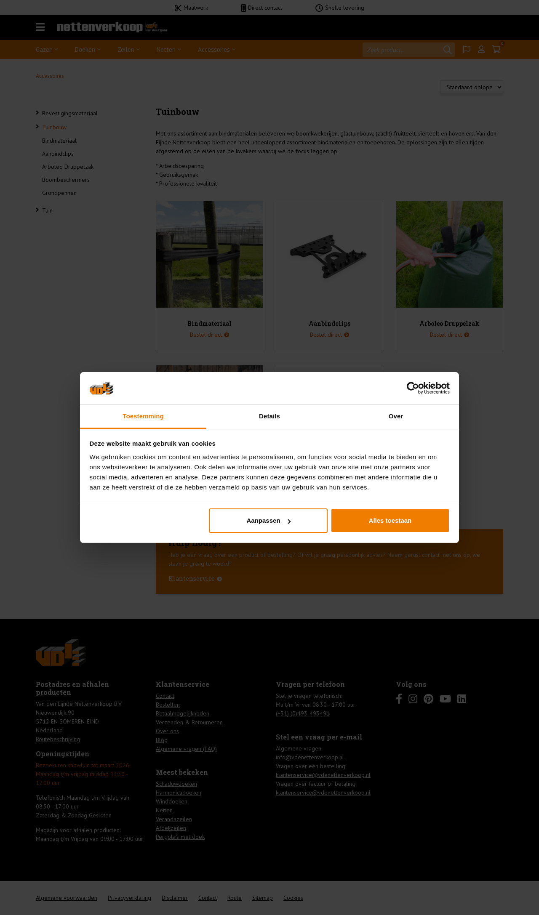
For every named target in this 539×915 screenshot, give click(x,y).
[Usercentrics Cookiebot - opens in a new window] (413, 388)
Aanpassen (269, 520)
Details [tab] (269, 416)
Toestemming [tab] (143, 416)
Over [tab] (396, 416)
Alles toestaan (390, 520)
